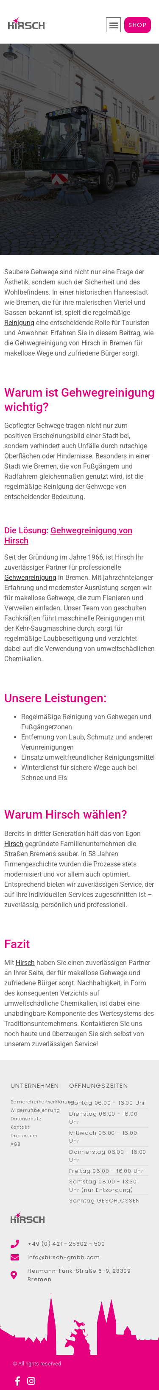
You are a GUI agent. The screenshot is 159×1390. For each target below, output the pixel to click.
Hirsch (13, 844)
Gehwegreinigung (30, 578)
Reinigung (19, 323)
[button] (113, 24)
